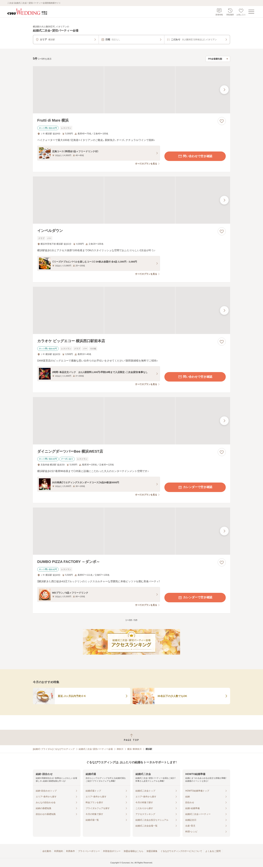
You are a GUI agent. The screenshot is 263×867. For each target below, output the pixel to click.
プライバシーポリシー (89, 851)
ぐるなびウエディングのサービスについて (181, 851)
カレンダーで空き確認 (195, 487)
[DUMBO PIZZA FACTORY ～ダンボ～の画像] (131, 531)
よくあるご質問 (213, 851)
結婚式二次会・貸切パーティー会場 (96, 749)
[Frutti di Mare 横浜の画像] (131, 89)
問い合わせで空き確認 (195, 156)
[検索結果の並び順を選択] (218, 59)
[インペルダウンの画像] (131, 200)
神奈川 (120, 749)
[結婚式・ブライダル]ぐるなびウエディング (54, 749)
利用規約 (58, 851)
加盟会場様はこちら (133, 851)
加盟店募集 (151, 851)
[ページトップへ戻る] (131, 737)
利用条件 (70, 851)
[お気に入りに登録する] (222, 121)
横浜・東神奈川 (134, 749)
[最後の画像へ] (224, 89)
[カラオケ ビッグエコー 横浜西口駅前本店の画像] (131, 310)
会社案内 (46, 851)
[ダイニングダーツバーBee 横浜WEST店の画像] (131, 420)
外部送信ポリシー (112, 851)
